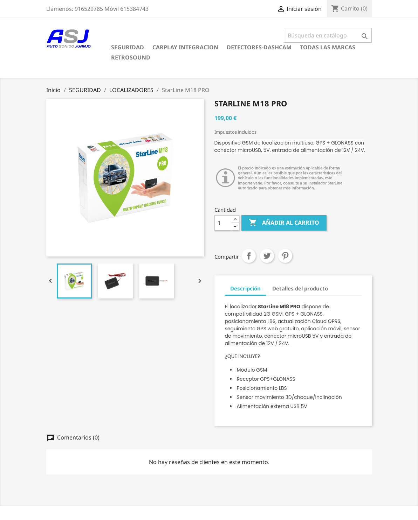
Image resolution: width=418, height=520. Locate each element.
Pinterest (285, 256)
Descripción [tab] (245, 288)
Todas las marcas (327, 47)
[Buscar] (328, 35)
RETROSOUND (130, 57)
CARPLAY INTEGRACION (185, 47)
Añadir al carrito (284, 222)
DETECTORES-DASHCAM (259, 47)
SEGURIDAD (127, 47)
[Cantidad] (222, 223)
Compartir (249, 256)
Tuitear (267, 256)
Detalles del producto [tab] (300, 288)
